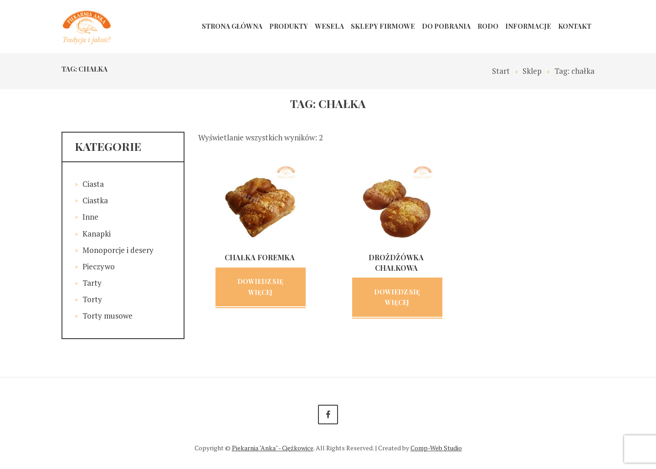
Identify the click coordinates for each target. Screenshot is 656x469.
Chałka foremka (260, 257)
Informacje (528, 26)
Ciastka (95, 200)
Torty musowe (107, 315)
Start (501, 71)
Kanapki (96, 233)
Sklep (532, 71)
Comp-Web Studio (436, 447)
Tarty (92, 283)
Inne (90, 216)
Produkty (288, 26)
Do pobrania (446, 26)
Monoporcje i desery (118, 250)
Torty (92, 299)
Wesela (329, 26)
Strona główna (232, 26)
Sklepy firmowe (383, 26)
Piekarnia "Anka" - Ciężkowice (272, 447)
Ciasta (93, 184)
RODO (487, 26)
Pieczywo (98, 266)
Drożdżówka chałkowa (396, 262)
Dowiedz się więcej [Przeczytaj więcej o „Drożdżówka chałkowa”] (397, 297)
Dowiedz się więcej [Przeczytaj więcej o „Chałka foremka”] (260, 286)
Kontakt (574, 26)
